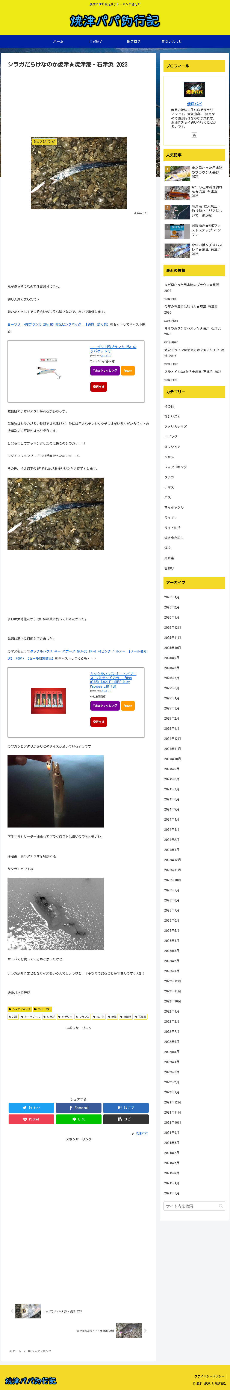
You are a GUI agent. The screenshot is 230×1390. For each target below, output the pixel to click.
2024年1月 (171, 849)
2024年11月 (172, 748)
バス (167, 497)
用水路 (169, 558)
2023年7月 (171, 910)
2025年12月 (172, 627)
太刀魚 (98, 1016)
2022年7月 (171, 1031)
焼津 (112, 1016)
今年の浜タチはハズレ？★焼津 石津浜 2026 (192, 331)
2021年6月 (171, 1163)
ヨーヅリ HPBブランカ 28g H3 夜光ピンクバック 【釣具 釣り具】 (59, 324)
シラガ (49, 1016)
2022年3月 (171, 1072)
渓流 (167, 548)
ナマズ (169, 487)
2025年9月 (171, 657)
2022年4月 (171, 1062)
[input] (194, 1206)
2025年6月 (171, 688)
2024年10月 (172, 758)
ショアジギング (19, 1009)
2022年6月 (171, 1041)
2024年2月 (171, 839)
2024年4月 (171, 819)
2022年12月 (172, 981)
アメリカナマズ (175, 426)
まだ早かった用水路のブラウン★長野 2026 (191, 287)
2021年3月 (171, 1193)
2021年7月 (171, 1152)
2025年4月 (171, 698)
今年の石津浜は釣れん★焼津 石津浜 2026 (191, 309)
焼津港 (125, 1016)
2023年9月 (171, 890)
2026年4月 (171, 597)
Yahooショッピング (105, 370)
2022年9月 (171, 1011)
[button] (221, 1205)
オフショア (172, 447)
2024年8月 (171, 779)
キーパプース (30, 1016)
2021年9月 (171, 1132)
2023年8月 (171, 900)
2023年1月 (171, 971)
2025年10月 (172, 647)
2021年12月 (172, 1102)
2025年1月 (171, 728)
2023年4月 (171, 940)
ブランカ (82, 1016)
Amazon (128, 370)
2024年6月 (171, 799)
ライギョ (170, 517)
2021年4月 (171, 1183)
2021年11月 (172, 1112)
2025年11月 (172, 637)
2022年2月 (171, 1082)
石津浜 (140, 1016)
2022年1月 (171, 1092)
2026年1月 (171, 617)
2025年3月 (171, 708)
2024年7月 (171, 789)
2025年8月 (171, 668)
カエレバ (106, 355)
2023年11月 (172, 870)
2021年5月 (171, 1173)
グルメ (169, 457)
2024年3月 (171, 829)
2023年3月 (171, 950)
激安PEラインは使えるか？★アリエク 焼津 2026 (194, 352)
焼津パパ (194, 104)
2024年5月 (171, 809)
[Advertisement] (79, 102)
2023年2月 (171, 960)
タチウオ (65, 1016)
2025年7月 (171, 678)
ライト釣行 (42, 1009)
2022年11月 (172, 991)
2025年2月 (171, 718)
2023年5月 (171, 930)
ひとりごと (172, 416)
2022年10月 (172, 1001)
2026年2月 (171, 607)
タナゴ (169, 477)
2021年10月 (172, 1122)
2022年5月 (171, 1051)
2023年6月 (171, 920)
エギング (170, 436)
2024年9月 (171, 769)
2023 (13, 1016)
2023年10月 (172, 880)
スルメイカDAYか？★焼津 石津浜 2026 (192, 371)
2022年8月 (171, 1021)
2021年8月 (171, 1142)
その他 (169, 406)
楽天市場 (98, 386)
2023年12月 (172, 859)
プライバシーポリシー (209, 1376)
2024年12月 (172, 738)
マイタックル (174, 507)
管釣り (169, 568)
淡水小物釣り (174, 537)
